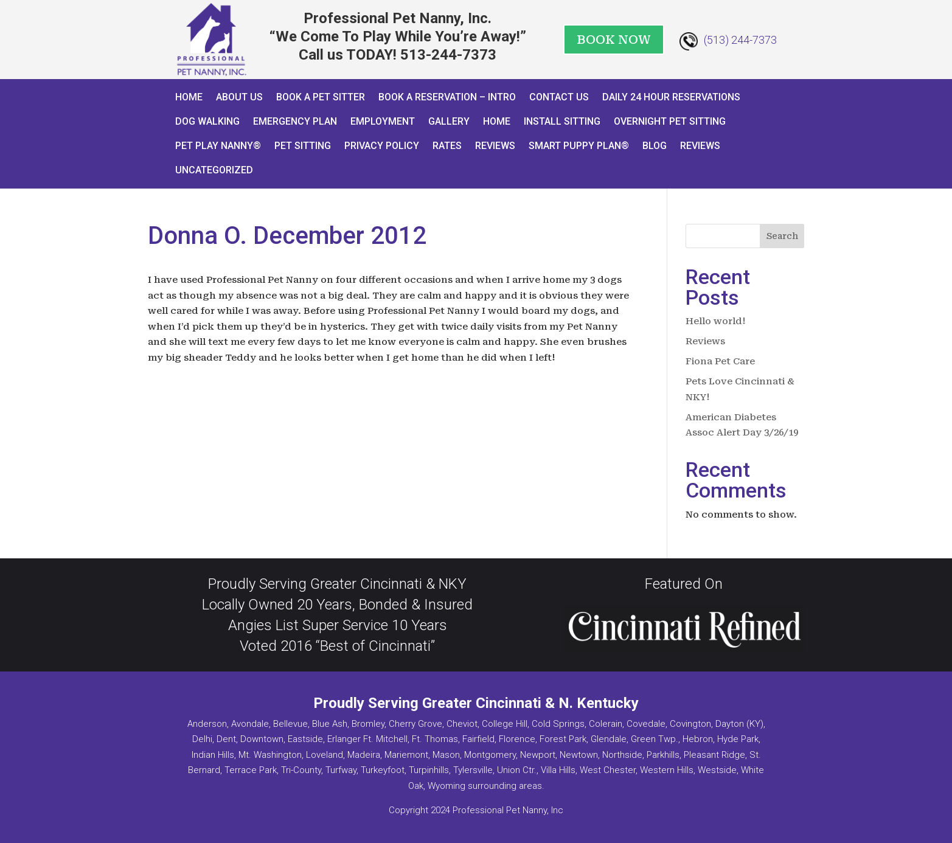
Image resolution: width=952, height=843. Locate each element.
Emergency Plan (295, 121)
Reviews (495, 145)
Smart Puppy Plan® (579, 145)
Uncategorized (214, 170)
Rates (447, 145)
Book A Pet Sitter (320, 97)
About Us (239, 97)
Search (782, 236)
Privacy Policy (381, 145)
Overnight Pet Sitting (670, 121)
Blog (654, 145)
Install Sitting (562, 121)
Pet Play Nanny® (218, 145)
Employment (382, 121)
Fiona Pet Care (720, 361)
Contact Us (559, 97)
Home (189, 97)
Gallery (449, 121)
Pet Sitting (302, 145)
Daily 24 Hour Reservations (671, 97)
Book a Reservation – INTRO (447, 97)
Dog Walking (207, 121)
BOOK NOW (614, 39)
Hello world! (716, 321)
